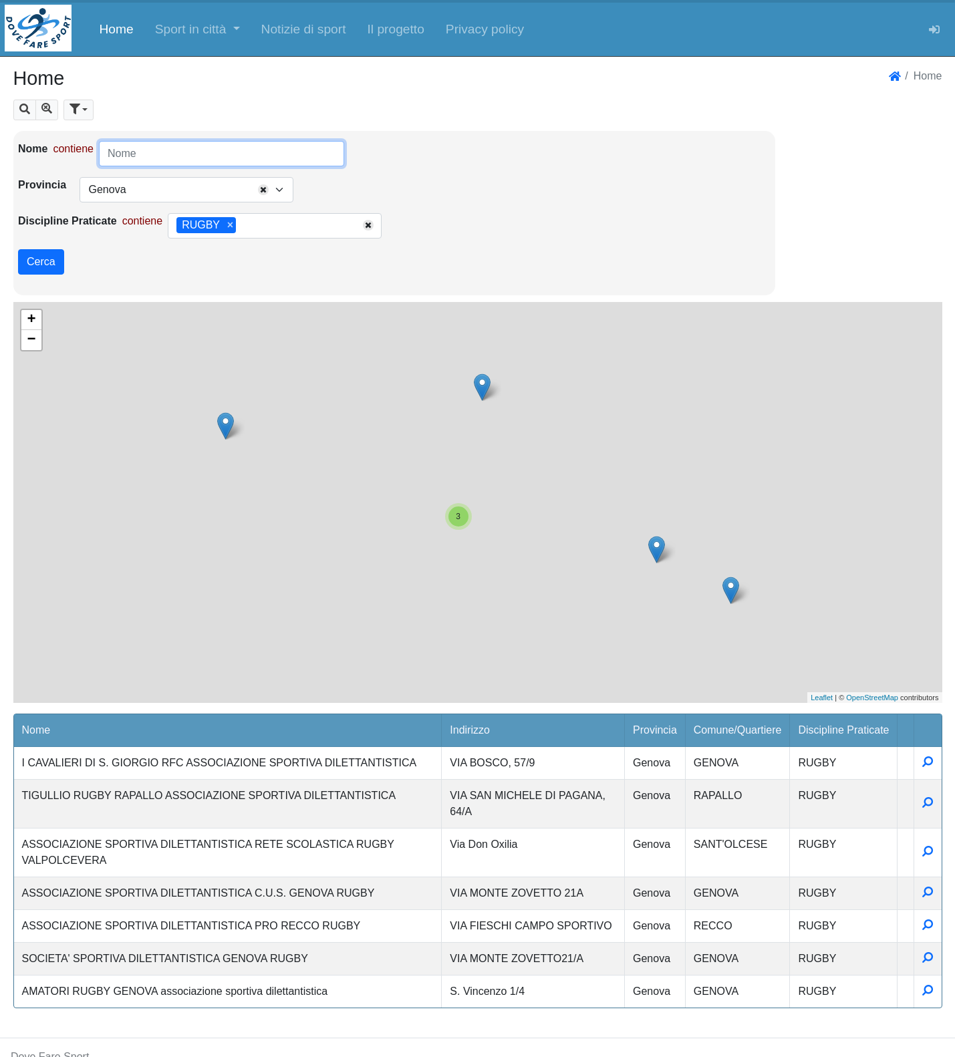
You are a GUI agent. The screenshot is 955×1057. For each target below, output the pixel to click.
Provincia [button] (655, 730)
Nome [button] (36, 730)
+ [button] (31, 320)
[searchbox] (244, 226)
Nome (32, 148)
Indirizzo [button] (470, 730)
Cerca (41, 261)
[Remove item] (230, 225)
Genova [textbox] (107, 189)
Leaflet (822, 698)
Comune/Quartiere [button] (738, 730)
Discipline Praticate (67, 220)
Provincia (42, 184)
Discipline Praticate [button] (843, 730)
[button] (197, 28)
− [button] (31, 340)
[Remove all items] (263, 189)
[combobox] (186, 189)
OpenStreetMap (872, 698)
